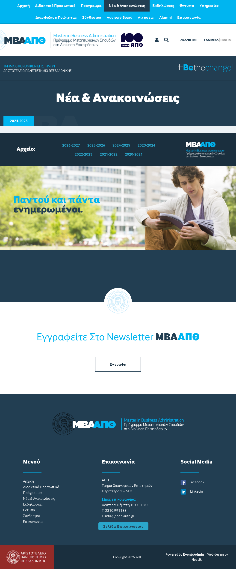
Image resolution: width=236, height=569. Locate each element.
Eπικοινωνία (189, 17)
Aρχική (23, 5)
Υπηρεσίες (209, 5)
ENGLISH (227, 40)
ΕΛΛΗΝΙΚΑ (211, 40)
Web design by (217, 554)
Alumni (165, 17)
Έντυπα (187, 5)
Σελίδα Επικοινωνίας (123, 526)
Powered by (173, 554)
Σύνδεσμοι (91, 17)
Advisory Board (119, 17)
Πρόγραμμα (91, 5)
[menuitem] (23, 6)
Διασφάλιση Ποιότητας (56, 17)
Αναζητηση (189, 40)
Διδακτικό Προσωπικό (55, 5)
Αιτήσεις (146, 17)
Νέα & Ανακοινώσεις (127, 5)
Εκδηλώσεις (163, 5)
